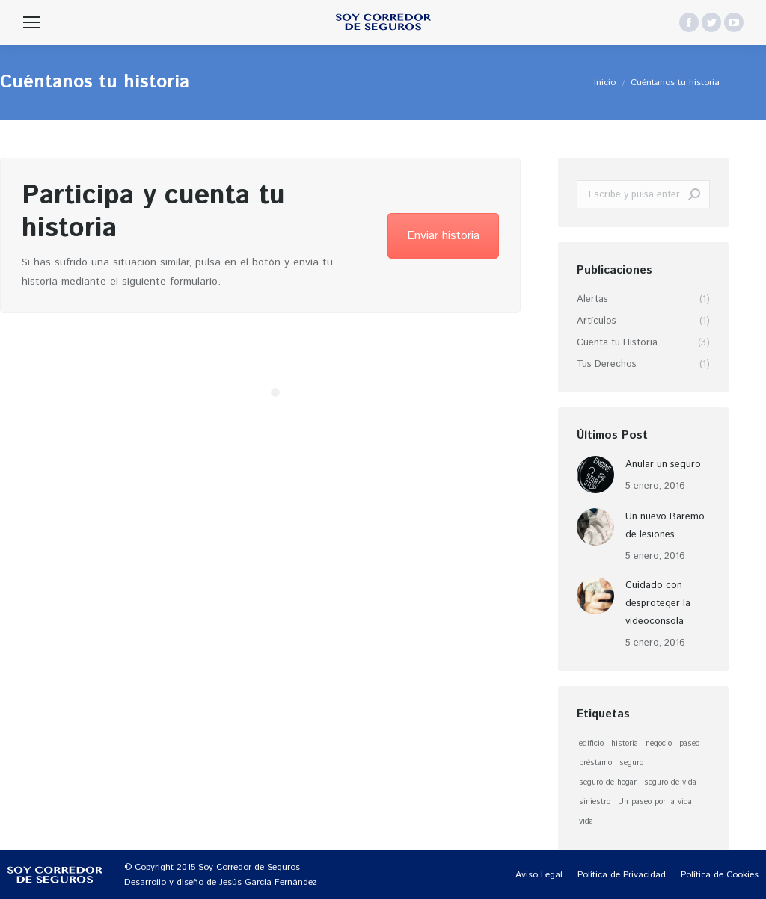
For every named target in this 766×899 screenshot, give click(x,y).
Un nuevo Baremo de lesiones (665, 526)
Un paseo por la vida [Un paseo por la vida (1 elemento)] (655, 802)
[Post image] (595, 474)
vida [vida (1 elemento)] (586, 821)
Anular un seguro (663, 464)
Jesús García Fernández (268, 882)
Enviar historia (443, 235)
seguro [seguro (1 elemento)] (631, 763)
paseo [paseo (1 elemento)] (689, 744)
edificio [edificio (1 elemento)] (591, 744)
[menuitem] (539, 875)
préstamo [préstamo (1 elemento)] (595, 763)
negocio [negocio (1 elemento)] (659, 744)
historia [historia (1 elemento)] (624, 744)
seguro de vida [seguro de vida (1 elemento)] (670, 782)
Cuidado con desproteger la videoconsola (657, 603)
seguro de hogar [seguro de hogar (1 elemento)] (608, 782)
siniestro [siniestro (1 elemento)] (594, 802)
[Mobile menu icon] (31, 22)
